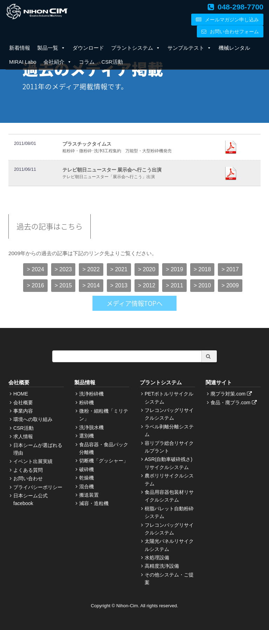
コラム (87, 62)
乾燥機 (86, 478)
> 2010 (202, 285)
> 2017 (230, 269)
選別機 (86, 436)
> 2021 (118, 269)
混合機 (86, 486)
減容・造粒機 (94, 503)
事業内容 (23, 411)
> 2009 (230, 285)
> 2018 (202, 269)
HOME (20, 394)
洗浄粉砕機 (91, 394)
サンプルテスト (189, 48)
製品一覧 (51, 48)
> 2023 (63, 269)
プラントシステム (135, 48)
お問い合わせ (28, 478)
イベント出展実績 (33, 461)
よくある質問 (28, 470)
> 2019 (174, 269)
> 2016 (35, 285)
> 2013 (118, 285)
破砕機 (86, 469)
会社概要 (23, 402)
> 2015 (63, 285)
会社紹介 (57, 62)
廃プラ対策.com (232, 394)
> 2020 (146, 269)
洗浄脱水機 (91, 427)
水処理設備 (157, 557)
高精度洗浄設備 (162, 566)
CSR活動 (112, 62)
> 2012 (146, 285)
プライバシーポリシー (37, 487)
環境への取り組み (33, 419)
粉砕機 (86, 402)
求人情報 (23, 436)
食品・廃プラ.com (234, 402)
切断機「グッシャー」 (103, 460)
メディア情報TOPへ (134, 303)
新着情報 (19, 48)
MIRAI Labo (22, 62)
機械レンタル (234, 48)
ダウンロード (88, 48)
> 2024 (35, 269)
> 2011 (174, 285)
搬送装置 (89, 495)
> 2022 (90, 269)
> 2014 (90, 285)
